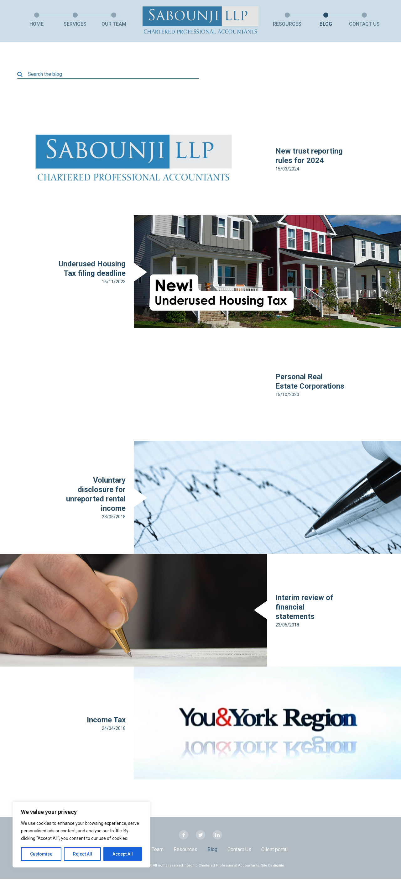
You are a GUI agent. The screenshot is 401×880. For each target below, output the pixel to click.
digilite (278, 867)
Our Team (114, 24)
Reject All (82, 853)
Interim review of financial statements (304, 608)
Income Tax (106, 721)
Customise (41, 853)
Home (36, 24)
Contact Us (364, 24)
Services (75, 24)
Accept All (122, 853)
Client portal (274, 850)
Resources (287, 24)
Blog (326, 24)
